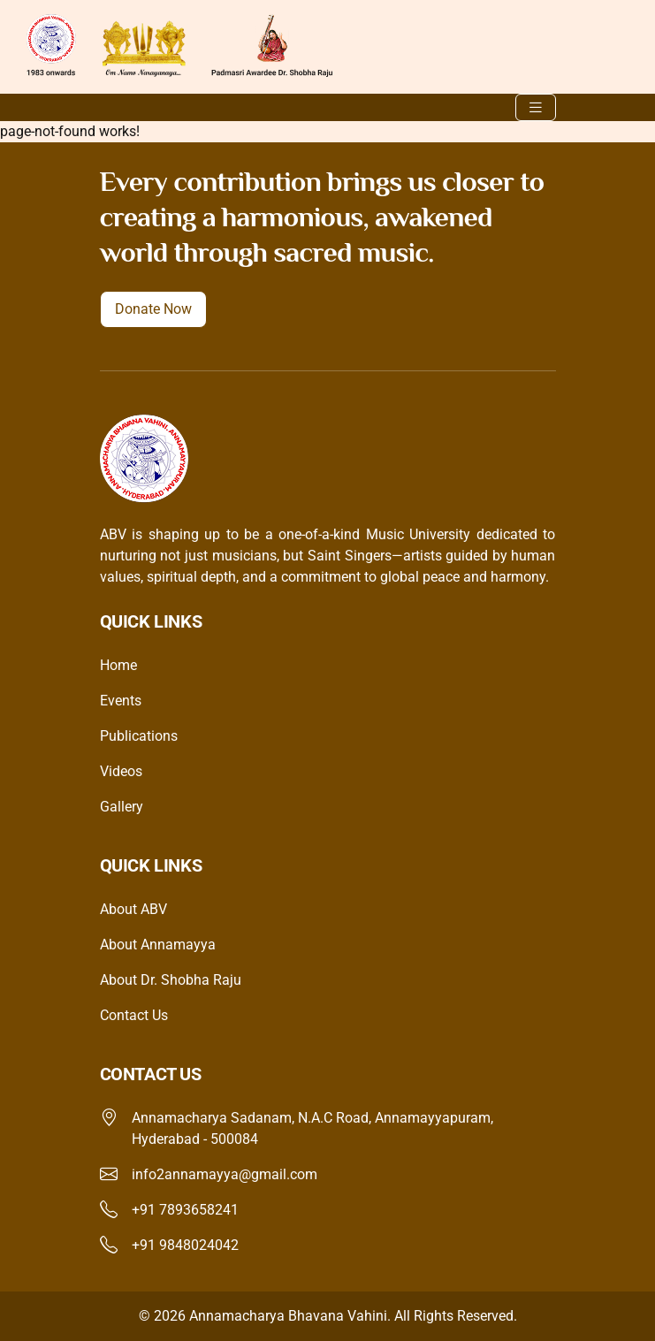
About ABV (133, 909)
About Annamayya (158, 944)
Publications (139, 736)
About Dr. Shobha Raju (170, 979)
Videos (121, 771)
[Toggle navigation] (535, 107)
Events (120, 700)
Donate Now (153, 309)
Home (118, 665)
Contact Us (134, 1015)
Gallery (121, 806)
